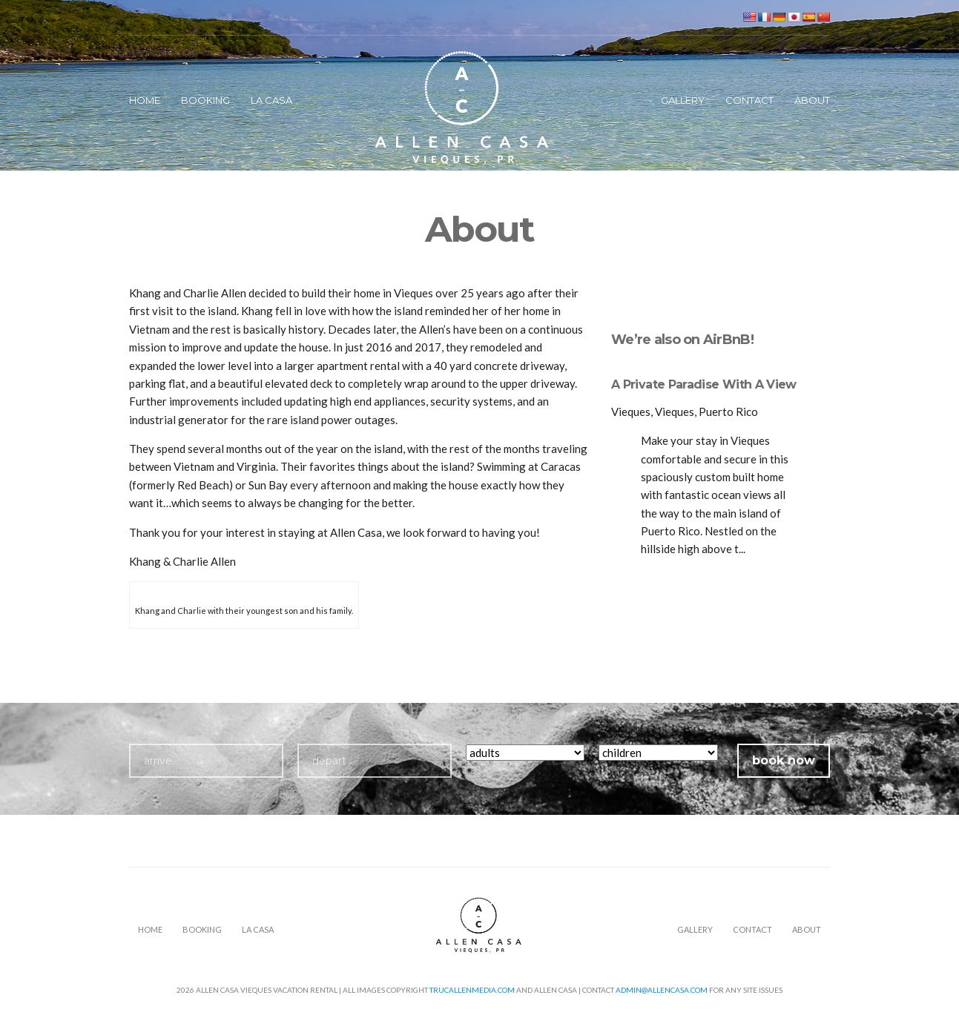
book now (783, 760)
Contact (749, 100)
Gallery (683, 100)
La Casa (271, 100)
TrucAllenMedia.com (472, 989)
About (812, 100)
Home (144, 100)
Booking (205, 100)
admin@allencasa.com (662, 989)
